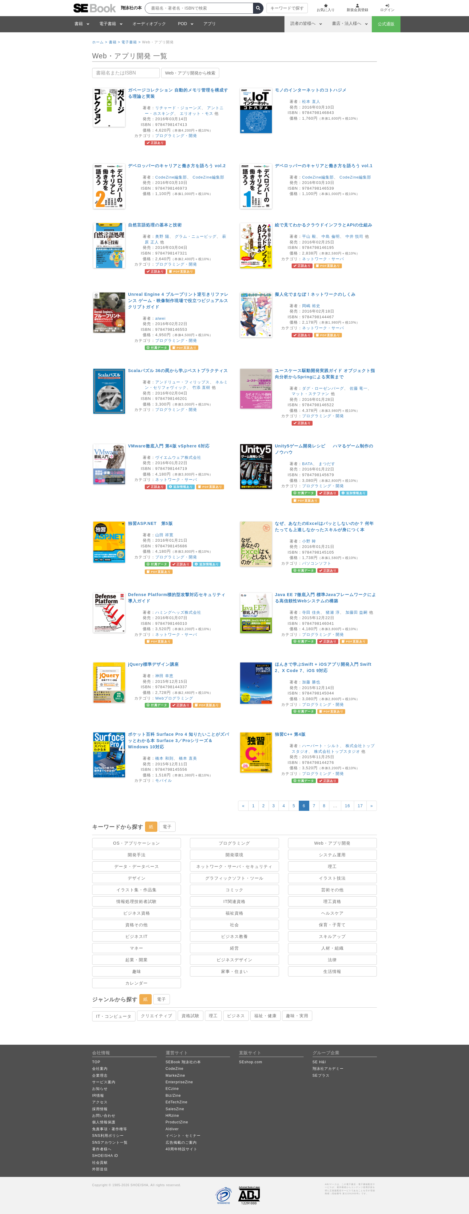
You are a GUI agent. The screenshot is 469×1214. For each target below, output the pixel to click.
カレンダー (136, 983)
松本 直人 (311, 101)
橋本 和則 (164, 758)
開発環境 (234, 854)
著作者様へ (102, 1149)
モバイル (163, 780)
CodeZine (175, 1069)
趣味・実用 (297, 1015)
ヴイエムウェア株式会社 (178, 457)
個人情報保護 (103, 1122)
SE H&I (319, 1062)
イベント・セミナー (183, 1136)
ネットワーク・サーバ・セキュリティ (234, 866)
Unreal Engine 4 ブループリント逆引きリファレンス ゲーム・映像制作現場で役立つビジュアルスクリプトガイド (178, 300)
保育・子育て (332, 924)
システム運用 (332, 854)
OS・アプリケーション (136, 843)
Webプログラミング (174, 698)
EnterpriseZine (179, 1082)
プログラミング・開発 (176, 135)
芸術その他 (332, 889)
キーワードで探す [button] (287, 8)
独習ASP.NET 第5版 (150, 523)
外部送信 (100, 1169)
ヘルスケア (332, 913)
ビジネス (236, 1015)
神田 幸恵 (164, 676)
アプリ (209, 23)
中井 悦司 (354, 236)
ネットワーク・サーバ (323, 259)
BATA (307, 463)
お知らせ (100, 1089)
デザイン (137, 878)
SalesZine (175, 1109)
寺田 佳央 (311, 612)
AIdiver (172, 1129)
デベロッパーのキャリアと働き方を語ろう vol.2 (177, 165)
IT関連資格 (234, 901)
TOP (96, 1062)
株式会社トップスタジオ (337, 751)
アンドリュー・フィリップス (182, 382)
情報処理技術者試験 (136, 901)
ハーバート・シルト (321, 746)
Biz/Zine (173, 1095)
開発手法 (137, 854)
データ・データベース (136, 866)
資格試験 (191, 1015)
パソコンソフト (316, 563)
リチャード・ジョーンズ (178, 108)
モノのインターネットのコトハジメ (311, 90)
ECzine (172, 1089)
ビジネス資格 (136, 913)
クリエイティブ (156, 1015)
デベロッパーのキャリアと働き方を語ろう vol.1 (324, 165)
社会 (234, 924)
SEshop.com (250, 1062)
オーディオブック (149, 23)
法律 (332, 959)
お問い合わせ (103, 1116)
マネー (136, 948)
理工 (332, 866)
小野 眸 (309, 541)
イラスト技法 (332, 878)
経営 (234, 948)
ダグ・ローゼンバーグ (323, 388)
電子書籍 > (131, 42)
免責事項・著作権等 (109, 1129)
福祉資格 (234, 913)
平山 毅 (309, 236)
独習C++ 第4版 (290, 734)
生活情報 (332, 971)
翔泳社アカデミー (328, 1069)
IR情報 (98, 1095)
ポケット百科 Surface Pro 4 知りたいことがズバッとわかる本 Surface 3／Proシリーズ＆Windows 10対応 (178, 740)
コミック (234, 889)
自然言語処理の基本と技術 (155, 225)
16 (347, 805)
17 (360, 805)
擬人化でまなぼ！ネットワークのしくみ (315, 294)
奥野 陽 (162, 236)
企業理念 (100, 1075)
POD (182, 23)
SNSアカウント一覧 (110, 1142)
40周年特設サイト (181, 1149)
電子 (167, 826)
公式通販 (386, 24)
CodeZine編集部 (171, 177)
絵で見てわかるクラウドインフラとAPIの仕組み (323, 225)
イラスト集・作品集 (136, 889)
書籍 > (114, 42)
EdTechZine (177, 1102)
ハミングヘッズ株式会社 (178, 612)
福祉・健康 (265, 1015)
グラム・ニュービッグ (196, 236)
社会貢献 (100, 1162)
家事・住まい (234, 971)
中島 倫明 (331, 236)
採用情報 (100, 1109)
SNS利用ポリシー (108, 1136)
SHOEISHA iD (105, 1156)
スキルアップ (332, 936)
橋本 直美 (188, 758)
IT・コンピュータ (114, 1016)
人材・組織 (332, 948)
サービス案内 (103, 1082)
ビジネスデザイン (234, 959)
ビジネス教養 (234, 936)
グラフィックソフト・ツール (234, 878)
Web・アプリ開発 (332, 843)
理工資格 (332, 901)
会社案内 (100, 1069)
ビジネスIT (136, 936)
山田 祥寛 (164, 535)
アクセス (100, 1102)
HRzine (172, 1116)
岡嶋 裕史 (311, 306)
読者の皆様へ (303, 23)
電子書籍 (107, 23)
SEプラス (321, 1075)
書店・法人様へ (346, 23)
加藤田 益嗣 (356, 612)
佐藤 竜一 (359, 388)
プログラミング (234, 843)
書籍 (78, 23)
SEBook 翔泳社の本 (183, 1062)
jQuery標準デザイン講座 (153, 664)
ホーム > (99, 42)
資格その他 (136, 924)
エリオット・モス (196, 113)
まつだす (327, 463)
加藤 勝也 (311, 682)
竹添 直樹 (201, 387)
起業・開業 (136, 959)
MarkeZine (175, 1075)
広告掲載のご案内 (181, 1142)
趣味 (136, 971)
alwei (160, 318)
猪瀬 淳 (333, 612)
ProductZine (177, 1122)
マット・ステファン (310, 394)
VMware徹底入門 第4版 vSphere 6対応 (169, 446)
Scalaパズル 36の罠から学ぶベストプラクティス (178, 370)
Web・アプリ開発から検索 (190, 73)
